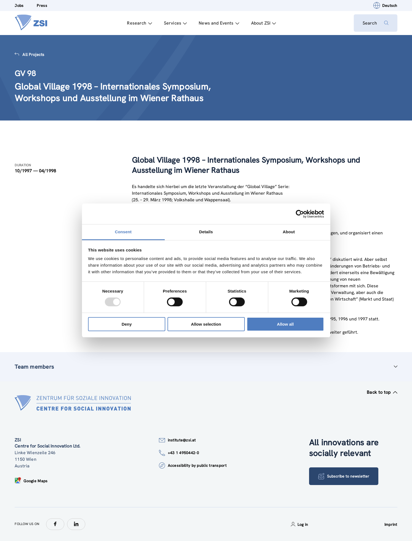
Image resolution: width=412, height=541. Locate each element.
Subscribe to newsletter (343, 476)
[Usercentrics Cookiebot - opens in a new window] (300, 214)
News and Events (219, 23)
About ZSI (263, 23)
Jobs (19, 5)
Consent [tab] (123, 231)
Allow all (285, 324)
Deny (127, 324)
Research (139, 23)
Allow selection (206, 324)
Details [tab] (206, 231)
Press (42, 5)
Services (175, 23)
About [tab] (289, 231)
